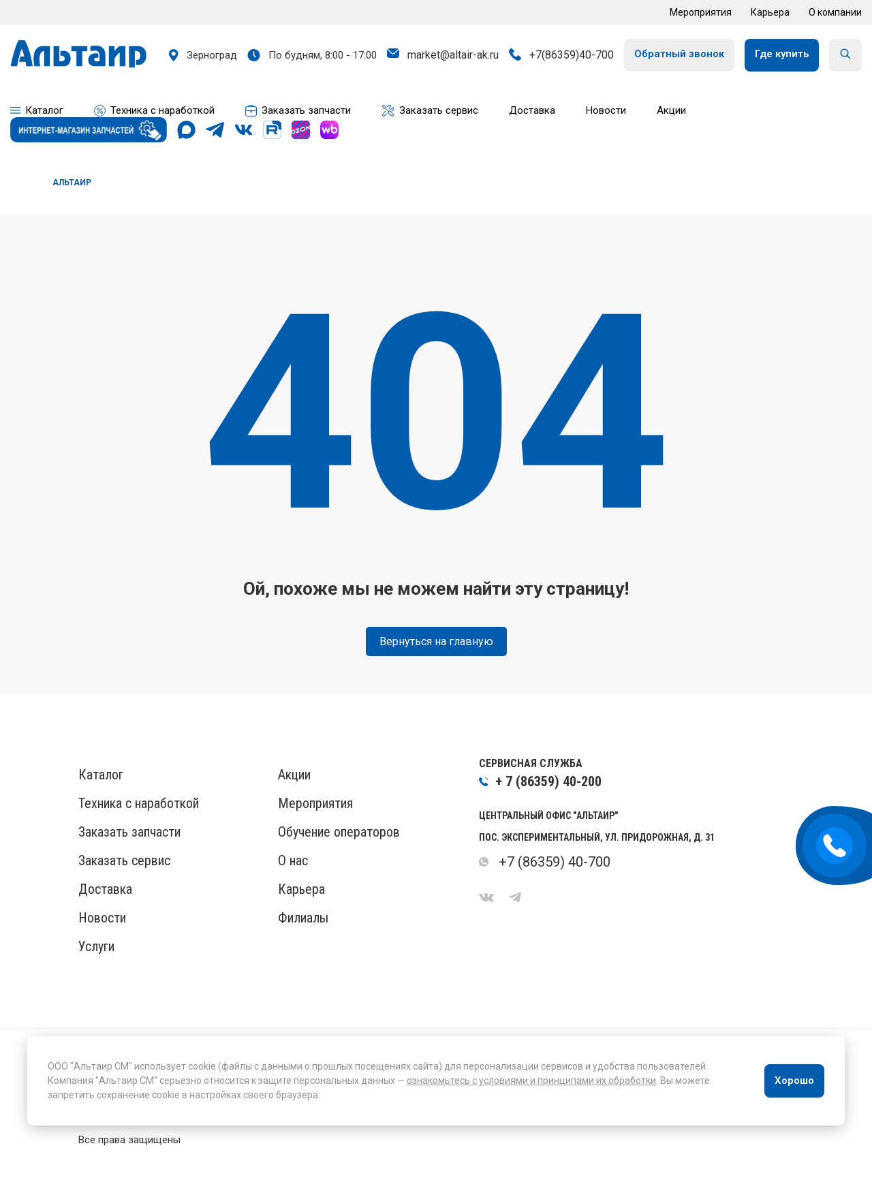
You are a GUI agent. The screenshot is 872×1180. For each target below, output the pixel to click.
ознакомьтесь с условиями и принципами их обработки (531, 1080)
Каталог (100, 774)
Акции (294, 774)
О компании (835, 12)
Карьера (770, 12)
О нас (293, 860)
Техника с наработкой (138, 803)
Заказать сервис (124, 860)
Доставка (105, 889)
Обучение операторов (339, 832)
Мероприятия (701, 12)
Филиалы (303, 918)
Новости (102, 918)
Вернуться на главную (436, 641)
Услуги (96, 946)
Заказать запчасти (129, 832)
